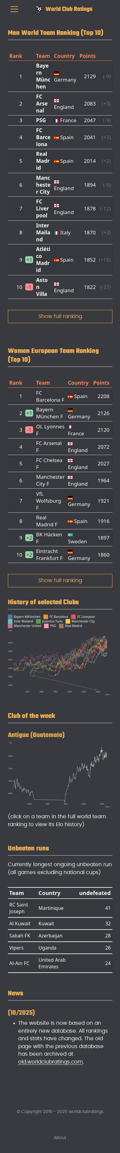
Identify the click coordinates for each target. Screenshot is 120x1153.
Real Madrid (43, 160)
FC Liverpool (42, 208)
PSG (41, 120)
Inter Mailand (43, 232)
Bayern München (43, 76)
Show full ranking (60, 316)
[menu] (14, 9)
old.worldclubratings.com (50, 1061)
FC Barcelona (43, 137)
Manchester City (43, 184)
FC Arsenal (42, 103)
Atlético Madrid (43, 259)
